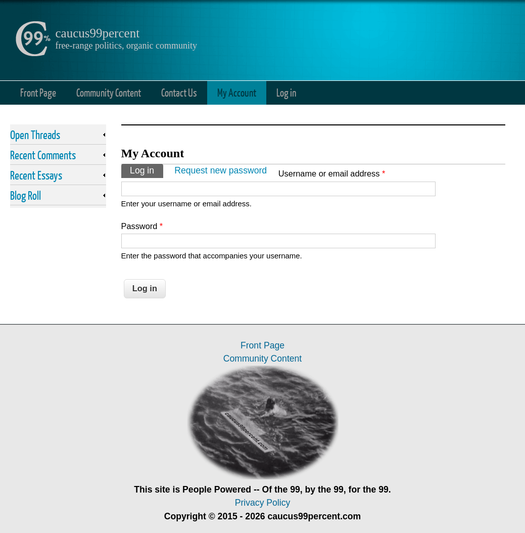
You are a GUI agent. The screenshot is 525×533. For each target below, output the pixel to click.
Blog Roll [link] (25, 195)
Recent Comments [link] (43, 155)
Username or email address (332, 173)
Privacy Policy (263, 503)
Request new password (220, 170)
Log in (286, 92)
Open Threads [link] (35, 134)
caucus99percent (98, 33)
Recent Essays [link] (36, 175)
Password (142, 226)
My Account (236, 92)
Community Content (108, 92)
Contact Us (179, 92)
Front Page (38, 92)
